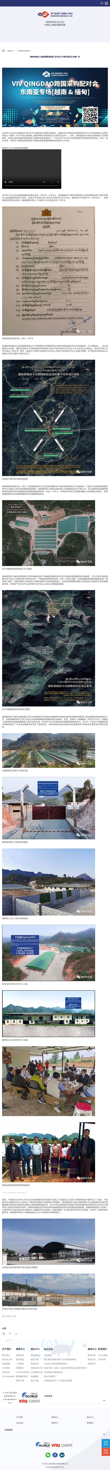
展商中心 (20, 1349)
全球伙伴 (6, 1372)
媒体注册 (92, 1355)
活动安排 (48, 1355)
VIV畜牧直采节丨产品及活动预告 (58, 1380)
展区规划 (20, 1359)
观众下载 (35, 1380)
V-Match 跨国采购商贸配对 (55, 1364)
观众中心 (35, 1349)
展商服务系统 (22, 1376)
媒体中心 (10, 51)
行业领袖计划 (37, 1372)
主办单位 (6, 1368)
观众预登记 (36, 1355)
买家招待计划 (37, 1368)
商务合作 (92, 1359)
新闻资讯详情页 (24, 51)
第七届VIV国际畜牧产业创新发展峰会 (60, 1359)
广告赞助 (20, 1364)
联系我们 (102, 1349)
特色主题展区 (50, 1376)
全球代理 (102, 1359)
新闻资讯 (92, 1364)
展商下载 (20, 1380)
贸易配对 (20, 1368)
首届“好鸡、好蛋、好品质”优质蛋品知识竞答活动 (65, 1368)
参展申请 (20, 1355)
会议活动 (48, 1349)
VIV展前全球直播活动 (53, 1372)
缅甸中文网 (11, 1316)
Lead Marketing (23, 1372)
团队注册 (35, 1359)
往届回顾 (6, 1364)
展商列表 (35, 1364)
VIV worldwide (8, 1376)
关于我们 (6, 1349)
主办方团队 (103, 1355)
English (10, 3)
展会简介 (6, 1355)
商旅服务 (35, 1376)
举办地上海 (7, 1359)
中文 (4, 3)
